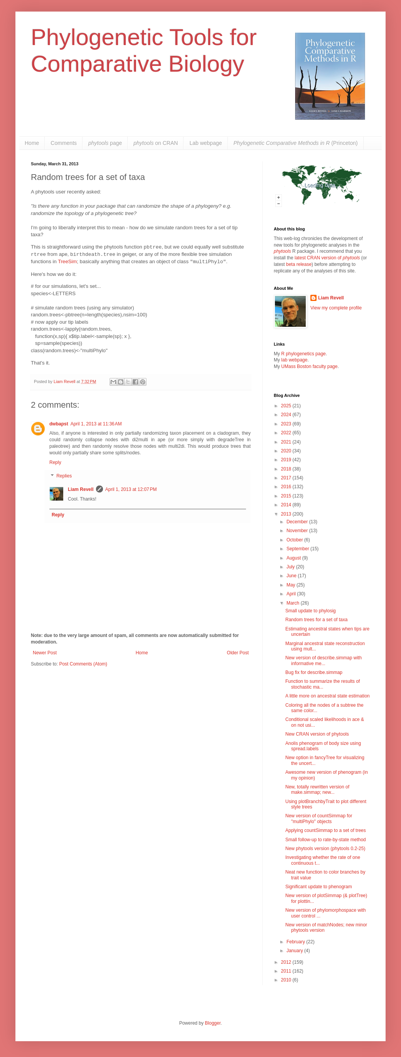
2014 (287, 504)
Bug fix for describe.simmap (313, 672)
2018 (287, 469)
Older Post (238, 652)
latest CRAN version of (327, 257)
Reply (55, 462)
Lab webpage (205, 143)
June (292, 575)
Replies (64, 476)
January (295, 950)
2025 (287, 405)
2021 (287, 442)
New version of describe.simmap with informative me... (323, 660)
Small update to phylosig (310, 610)
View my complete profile (336, 308)
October (295, 540)
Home (32, 143)
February (296, 941)
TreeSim (67, 261)
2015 (287, 496)
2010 (287, 980)
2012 (287, 962)
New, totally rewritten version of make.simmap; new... (317, 789)
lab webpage (294, 360)
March (293, 603)
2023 (287, 424)
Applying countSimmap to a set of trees (325, 830)
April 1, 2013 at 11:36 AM (96, 424)
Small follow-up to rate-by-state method (325, 839)
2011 (287, 971)
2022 (287, 432)
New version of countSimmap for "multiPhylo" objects (318, 818)
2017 (287, 478)
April (291, 594)
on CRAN (155, 143)
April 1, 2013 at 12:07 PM (131, 489)
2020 (287, 451)
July (291, 567)
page (105, 143)
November (297, 530)
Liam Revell (81, 489)
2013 (287, 514)
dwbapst (58, 424)
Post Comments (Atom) (83, 664)
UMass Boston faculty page (309, 366)
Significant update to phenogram (318, 886)
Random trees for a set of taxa (316, 619)
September (298, 548)
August (294, 558)
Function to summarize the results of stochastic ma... (322, 684)
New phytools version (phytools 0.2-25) (325, 848)
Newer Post (45, 652)
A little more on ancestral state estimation (327, 696)
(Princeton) (296, 143)
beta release (299, 264)
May (291, 585)
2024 (287, 414)
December (297, 521)
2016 (287, 486)
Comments (64, 143)
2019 (287, 459)
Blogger (213, 1023)
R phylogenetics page (303, 353)
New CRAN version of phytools (317, 734)
